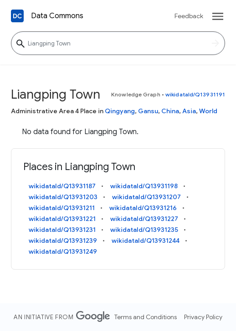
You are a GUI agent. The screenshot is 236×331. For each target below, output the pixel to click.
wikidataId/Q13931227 (144, 219)
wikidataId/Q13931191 (195, 94)
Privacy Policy (203, 317)
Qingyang (120, 111)
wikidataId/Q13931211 (62, 208)
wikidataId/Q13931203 (63, 197)
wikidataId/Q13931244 (146, 240)
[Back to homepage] (17, 16)
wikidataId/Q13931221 (62, 219)
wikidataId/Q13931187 (62, 186)
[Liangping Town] (118, 43)
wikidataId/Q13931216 (143, 208)
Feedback (188, 16)
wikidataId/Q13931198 (144, 186)
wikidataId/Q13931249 (63, 251)
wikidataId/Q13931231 (62, 230)
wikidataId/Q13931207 (146, 197)
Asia (189, 111)
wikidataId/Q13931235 (144, 230)
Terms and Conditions (145, 317)
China (170, 111)
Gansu (148, 111)
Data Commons (57, 15)
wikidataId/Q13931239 (63, 240)
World (208, 111)
